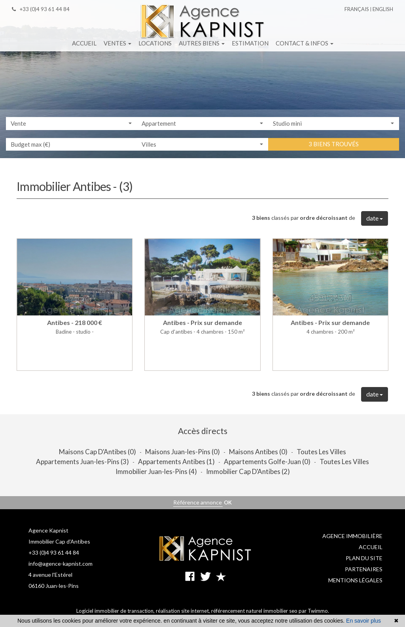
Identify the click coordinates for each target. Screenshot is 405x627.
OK (228, 502)
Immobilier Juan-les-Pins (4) (156, 471)
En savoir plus (363, 621)
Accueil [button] (84, 43)
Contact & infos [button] (304, 43)
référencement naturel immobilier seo (255, 611)
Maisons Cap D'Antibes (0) (97, 452)
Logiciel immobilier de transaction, (116, 611)
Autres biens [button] (202, 43)
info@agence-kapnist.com (60, 563)
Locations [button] (155, 43)
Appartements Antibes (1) (176, 461)
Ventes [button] (117, 43)
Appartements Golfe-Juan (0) (267, 461)
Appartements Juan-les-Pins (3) (82, 461)
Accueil (370, 547)
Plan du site (364, 558)
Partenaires (363, 569)
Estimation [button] (250, 43)
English (383, 9)
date (374, 218)
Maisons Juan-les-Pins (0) (182, 452)
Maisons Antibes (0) (258, 452)
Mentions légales (355, 580)
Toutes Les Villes (321, 452)
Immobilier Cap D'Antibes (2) (248, 471)
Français (356, 9)
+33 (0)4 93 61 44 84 (41, 9)
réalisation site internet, (183, 611)
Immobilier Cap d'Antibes (59, 541)
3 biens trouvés (333, 144)
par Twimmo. (314, 611)
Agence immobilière (352, 536)
